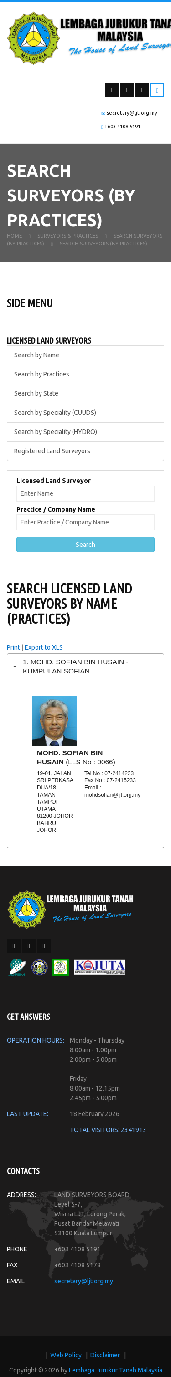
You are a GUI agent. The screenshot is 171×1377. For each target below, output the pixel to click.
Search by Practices (41, 374)
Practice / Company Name (55, 509)
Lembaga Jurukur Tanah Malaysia (115, 1370)
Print (13, 647)
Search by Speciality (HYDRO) (55, 431)
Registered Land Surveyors (52, 451)
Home (14, 235)
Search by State (36, 393)
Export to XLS (44, 647)
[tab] (85, 666)
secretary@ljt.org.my (83, 1281)
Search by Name (36, 355)
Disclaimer (105, 1355)
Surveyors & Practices (67, 235)
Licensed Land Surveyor (53, 480)
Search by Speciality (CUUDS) (55, 412)
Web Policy (66, 1355)
